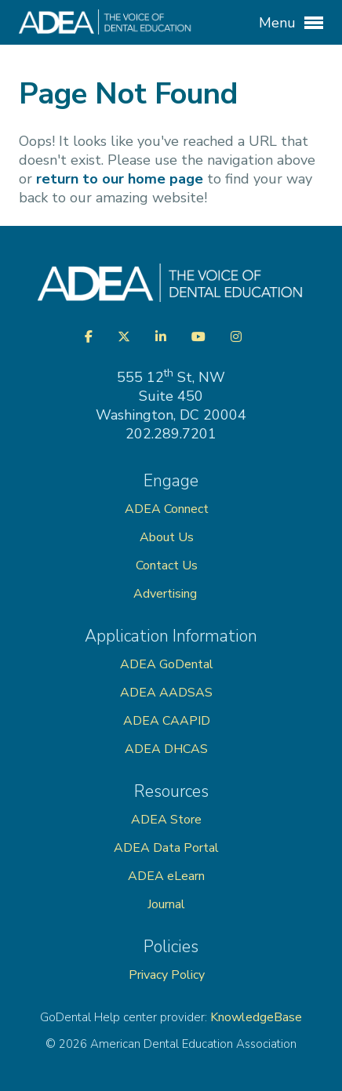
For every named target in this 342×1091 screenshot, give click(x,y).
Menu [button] (291, 22)
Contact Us (167, 565)
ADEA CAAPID (166, 720)
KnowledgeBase (256, 1017)
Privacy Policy (167, 975)
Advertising (166, 593)
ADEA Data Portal (166, 847)
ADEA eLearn (166, 876)
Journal (166, 904)
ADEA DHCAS (166, 749)
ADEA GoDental (166, 664)
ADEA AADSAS (166, 692)
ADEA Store (166, 819)
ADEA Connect (167, 509)
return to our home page (119, 178)
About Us (167, 537)
